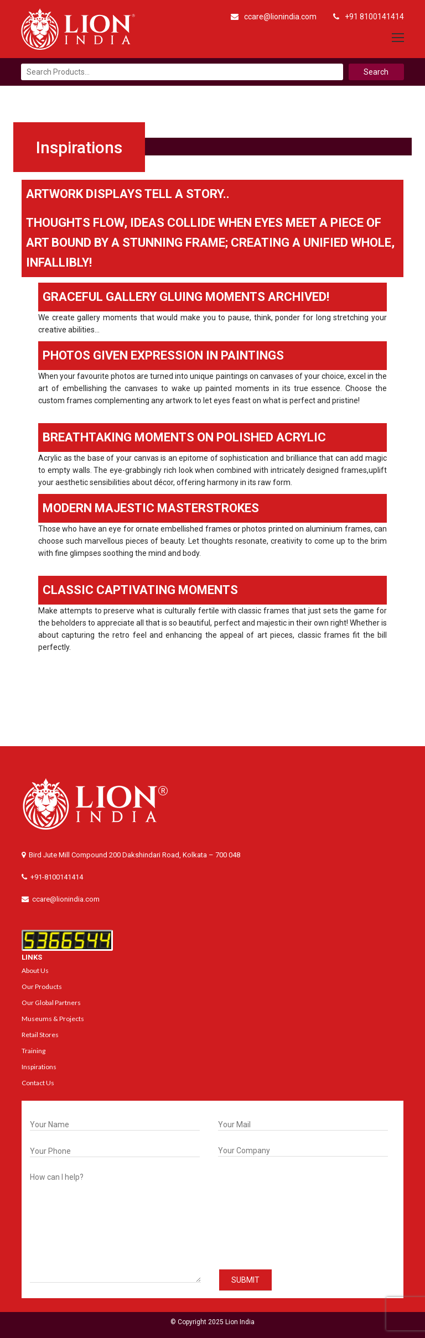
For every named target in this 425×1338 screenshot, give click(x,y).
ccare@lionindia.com (274, 16)
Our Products (42, 986)
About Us (35, 970)
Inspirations (39, 1067)
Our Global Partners (51, 1002)
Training (33, 1051)
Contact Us (38, 1083)
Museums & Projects (53, 1018)
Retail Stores (40, 1034)
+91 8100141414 (368, 16)
